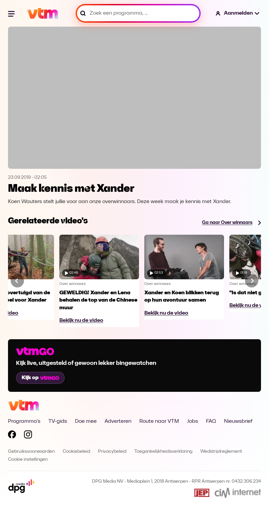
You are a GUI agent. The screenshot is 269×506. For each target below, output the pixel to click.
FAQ (211, 421)
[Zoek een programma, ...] (138, 13)
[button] (238, 13)
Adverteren (118, 421)
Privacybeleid (112, 451)
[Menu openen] (12, 13)
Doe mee (86, 421)
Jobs (192, 421)
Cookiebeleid (76, 451)
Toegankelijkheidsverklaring (163, 451)
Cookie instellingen (28, 459)
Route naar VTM (159, 421)
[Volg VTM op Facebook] (12, 435)
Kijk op (40, 377)
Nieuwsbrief (238, 421)
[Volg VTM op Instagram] (28, 435)
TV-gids (57, 421)
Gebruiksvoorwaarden (31, 451)
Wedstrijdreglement (221, 451)
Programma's (24, 421)
